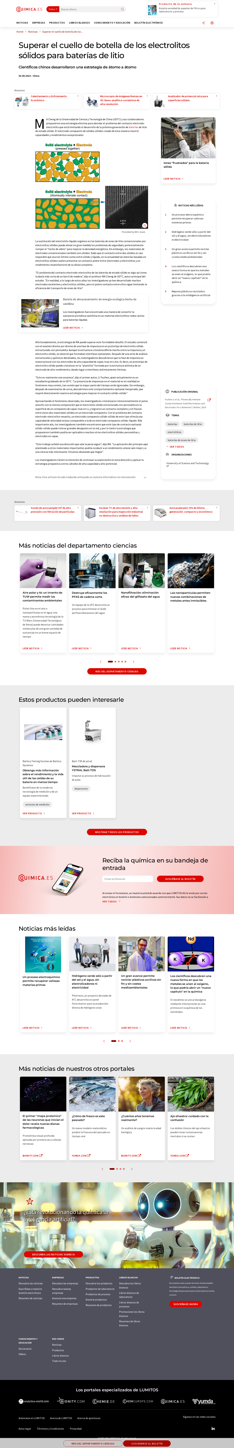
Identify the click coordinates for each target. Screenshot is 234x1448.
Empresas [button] (38, 22)
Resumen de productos (99, 1305)
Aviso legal (25, 1428)
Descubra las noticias (31, 1283)
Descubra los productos (99, 1283)
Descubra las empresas (65, 1283)
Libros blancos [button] (79, 22)
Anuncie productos (96, 1299)
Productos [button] (57, 22)
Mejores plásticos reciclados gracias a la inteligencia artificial (191, 293)
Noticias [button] (22, 22)
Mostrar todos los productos (117, 832)
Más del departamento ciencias (117, 671)
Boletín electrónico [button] (148, 22)
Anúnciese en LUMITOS (32, 1418)
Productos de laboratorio (100, 1288)
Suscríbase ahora (186, 1304)
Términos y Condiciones (50, 1428)
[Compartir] (203, 23)
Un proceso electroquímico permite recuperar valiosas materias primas (188, 218)
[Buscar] (122, 9)
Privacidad (76, 1428)
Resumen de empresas (65, 1303)
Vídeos (22, 1354)
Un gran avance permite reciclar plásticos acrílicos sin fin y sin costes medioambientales (190, 252)
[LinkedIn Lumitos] (213, 1428)
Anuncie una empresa (64, 1298)
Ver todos (174, 446)
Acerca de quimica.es (89, 1418)
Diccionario (25, 1348)
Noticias (57, 1344)
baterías (133, 127)
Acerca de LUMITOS (61, 1418)
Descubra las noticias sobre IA (53, 1254)
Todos (52, 9)
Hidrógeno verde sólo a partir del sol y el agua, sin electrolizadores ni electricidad (191, 235)
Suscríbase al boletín (180, 879)
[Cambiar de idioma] (212, 23)
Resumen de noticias (30, 1298)
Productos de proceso (98, 1294)
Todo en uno (59, 1361)
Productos (58, 1350)
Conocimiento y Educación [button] (112, 22)
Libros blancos (60, 1355)
